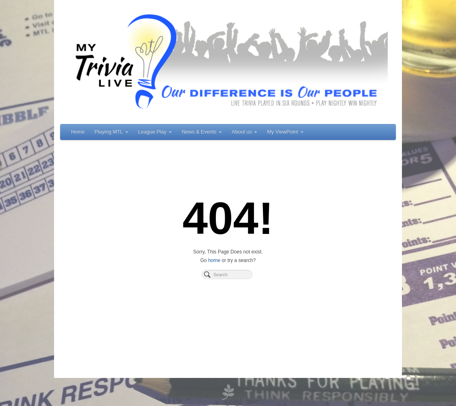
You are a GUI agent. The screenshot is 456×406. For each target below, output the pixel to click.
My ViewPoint (285, 132)
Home (78, 132)
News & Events (202, 132)
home (214, 260)
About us (244, 132)
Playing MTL (111, 132)
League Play (155, 132)
